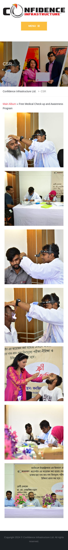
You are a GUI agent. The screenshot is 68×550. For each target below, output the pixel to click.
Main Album (9, 103)
